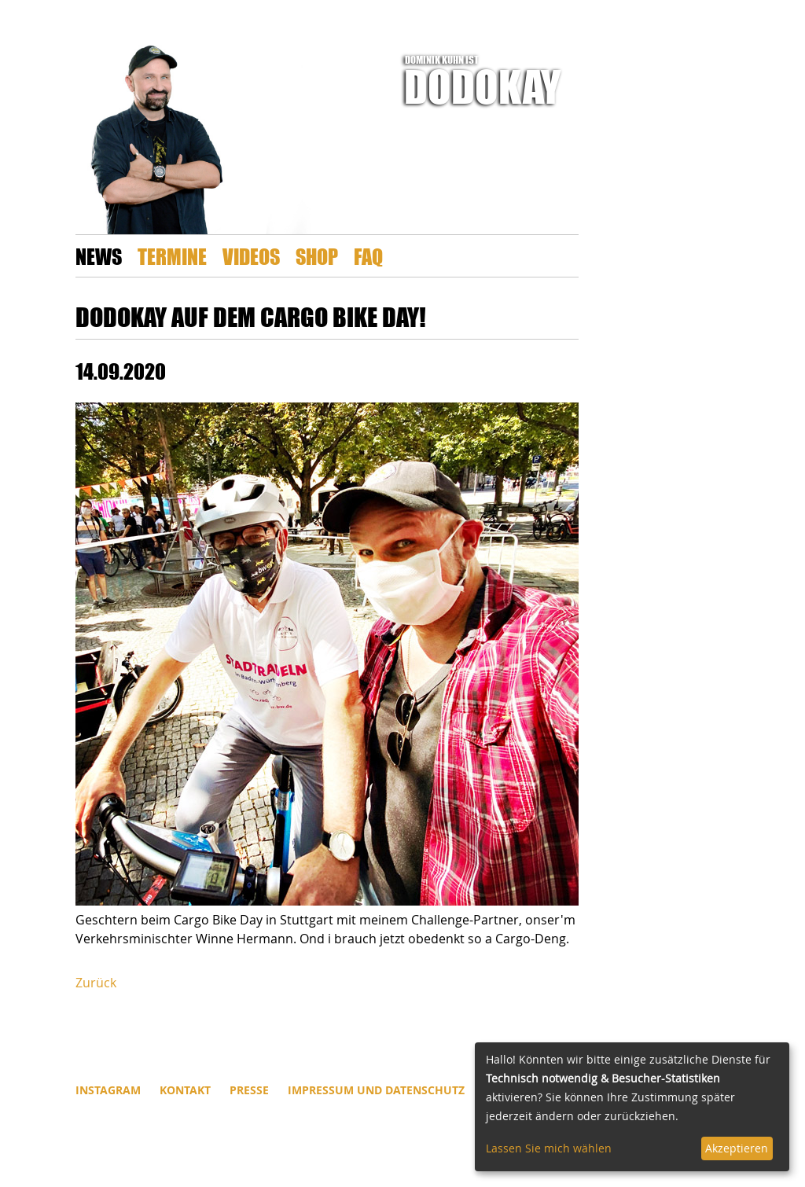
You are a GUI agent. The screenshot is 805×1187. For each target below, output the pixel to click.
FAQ (368, 256)
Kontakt (185, 1089)
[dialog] (632, 1106)
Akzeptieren (736, 1148)
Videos (251, 256)
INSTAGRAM (108, 1089)
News (98, 256)
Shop (317, 256)
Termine (172, 256)
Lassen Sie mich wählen (549, 1148)
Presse (249, 1089)
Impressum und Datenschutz (376, 1089)
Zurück (95, 982)
